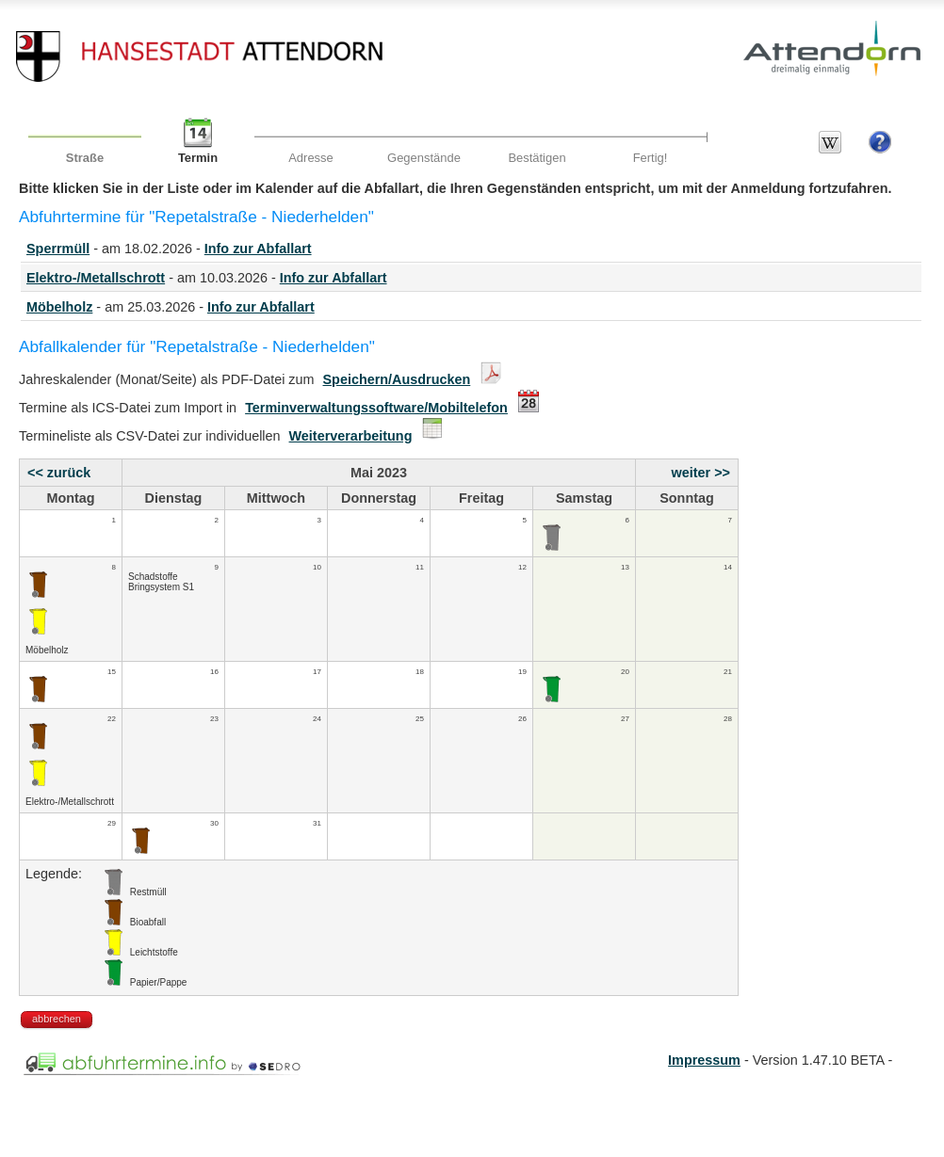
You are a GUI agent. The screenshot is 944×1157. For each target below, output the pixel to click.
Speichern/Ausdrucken (397, 379)
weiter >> (701, 472)
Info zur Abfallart (258, 248)
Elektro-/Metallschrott (95, 277)
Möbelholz (59, 306)
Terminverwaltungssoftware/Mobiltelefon (376, 407)
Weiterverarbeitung (351, 435)
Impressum (704, 1060)
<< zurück (58, 472)
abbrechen (56, 1018)
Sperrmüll (58, 248)
